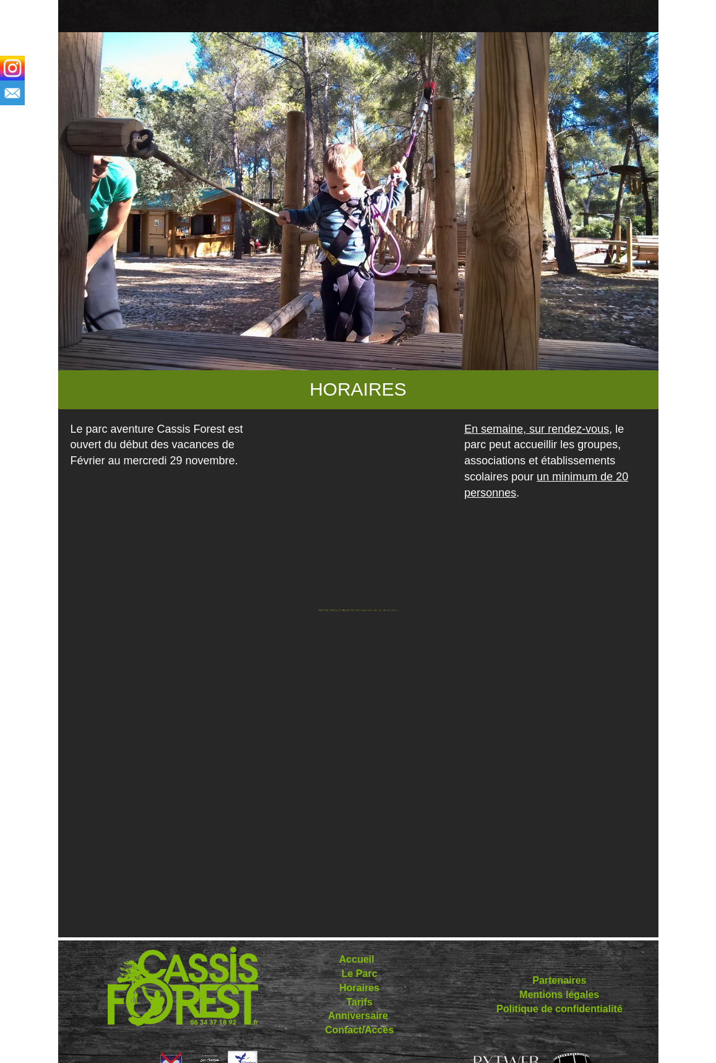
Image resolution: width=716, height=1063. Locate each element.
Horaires (358, 988)
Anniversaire (358, 1015)
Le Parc (359, 973)
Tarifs (360, 1002)
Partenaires (559, 980)
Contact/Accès (359, 1030)
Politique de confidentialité (559, 1009)
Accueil (356, 959)
